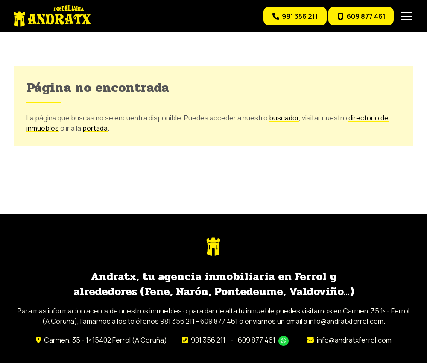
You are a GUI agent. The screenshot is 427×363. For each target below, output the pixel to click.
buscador (284, 118)
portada (95, 128)
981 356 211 (208, 340)
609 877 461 (256, 340)
